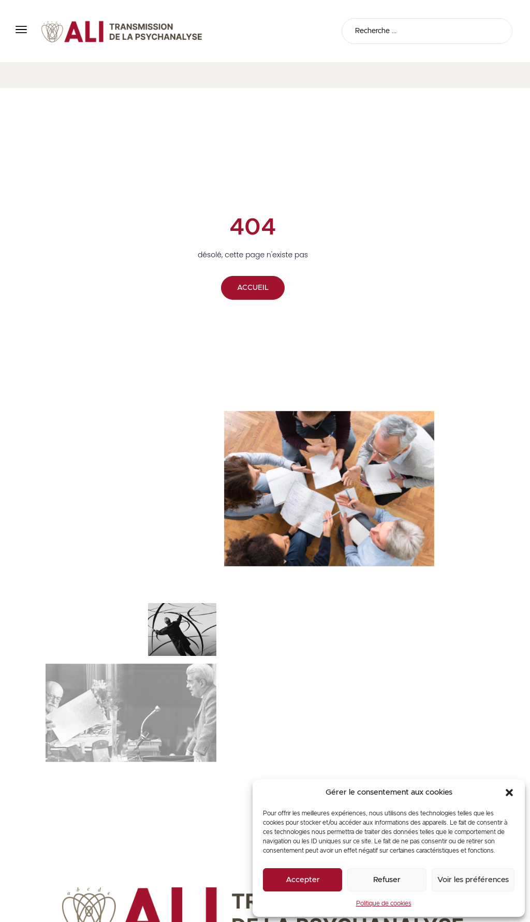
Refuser (387, 880)
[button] (509, 792)
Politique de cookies (383, 903)
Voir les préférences (473, 880)
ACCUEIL (253, 287)
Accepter (303, 880)
